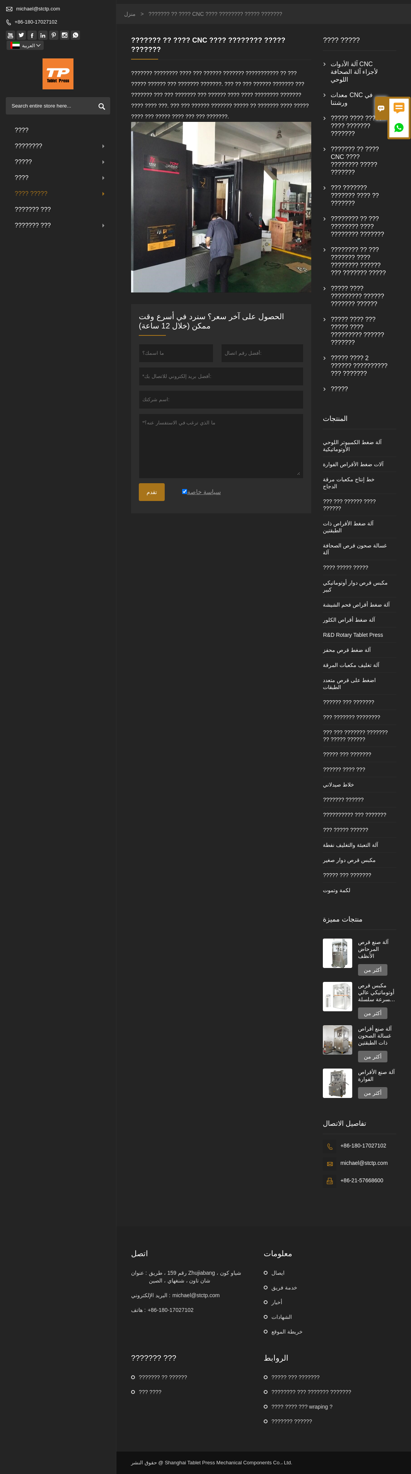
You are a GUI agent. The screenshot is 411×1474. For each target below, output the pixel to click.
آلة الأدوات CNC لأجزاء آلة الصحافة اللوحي (354, 72)
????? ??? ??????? (347, 754)
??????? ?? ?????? (163, 1377)
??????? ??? (33, 209)
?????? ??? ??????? (348, 702)
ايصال (278, 1273)
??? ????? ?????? (345, 830)
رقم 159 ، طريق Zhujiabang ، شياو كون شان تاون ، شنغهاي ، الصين (195, 1277)
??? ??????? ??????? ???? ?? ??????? (355, 196)
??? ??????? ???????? (351, 717)
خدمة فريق (284, 1287)
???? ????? (60, 193)
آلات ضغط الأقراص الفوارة (353, 464)
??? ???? (150, 1392)
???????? (60, 146)
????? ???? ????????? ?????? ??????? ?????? (357, 296)
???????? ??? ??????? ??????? (311, 1392)
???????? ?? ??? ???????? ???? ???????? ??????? (357, 226)
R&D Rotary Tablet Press (353, 635)
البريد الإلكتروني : (151, 1295)
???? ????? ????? (345, 567)
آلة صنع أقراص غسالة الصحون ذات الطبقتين (375, 1036)
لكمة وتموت (336, 890)
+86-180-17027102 (36, 22)
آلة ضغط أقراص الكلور (349, 620)
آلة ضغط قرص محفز (347, 650)
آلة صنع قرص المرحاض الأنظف (373, 949)
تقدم (152, 492)
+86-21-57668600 (361, 1180)
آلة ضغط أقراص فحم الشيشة (356, 605)
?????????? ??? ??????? (354, 815)
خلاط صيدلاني (338, 784)
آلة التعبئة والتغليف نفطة (350, 845)
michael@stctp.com (38, 9)
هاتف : (138, 1310)
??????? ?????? (343, 800)
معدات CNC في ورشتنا (352, 99)
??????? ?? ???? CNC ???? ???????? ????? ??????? (355, 161)
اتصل (139, 1253)
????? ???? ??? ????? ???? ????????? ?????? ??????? (357, 331)
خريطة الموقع (287, 1332)
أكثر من (373, 970)
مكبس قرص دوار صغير (349, 860)
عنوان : (139, 1273)
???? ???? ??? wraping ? (302, 1407)
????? (60, 162)
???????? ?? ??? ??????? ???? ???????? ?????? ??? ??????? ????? (358, 261)
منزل (130, 14)
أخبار (276, 1302)
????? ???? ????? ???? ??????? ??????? (356, 126)
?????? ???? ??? (344, 769)
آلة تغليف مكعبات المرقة (351, 665)
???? (22, 130)
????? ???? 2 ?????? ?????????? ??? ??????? (359, 366)
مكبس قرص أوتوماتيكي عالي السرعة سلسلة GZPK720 (376, 992)
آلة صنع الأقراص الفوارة (376, 1075)
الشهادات (281, 1317)
